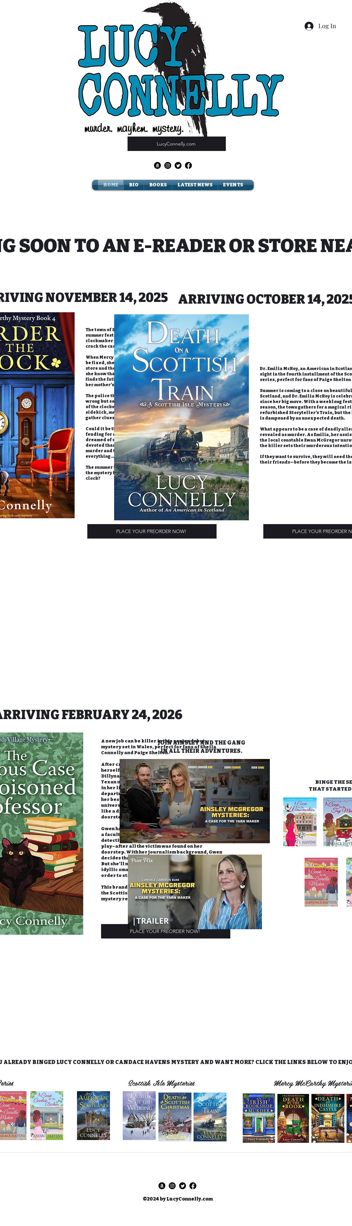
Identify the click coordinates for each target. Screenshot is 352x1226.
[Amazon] (157, 165)
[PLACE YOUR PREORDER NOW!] (152, 531)
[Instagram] (167, 165)
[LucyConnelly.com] (177, 144)
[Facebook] (188, 165)
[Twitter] (178, 165)
